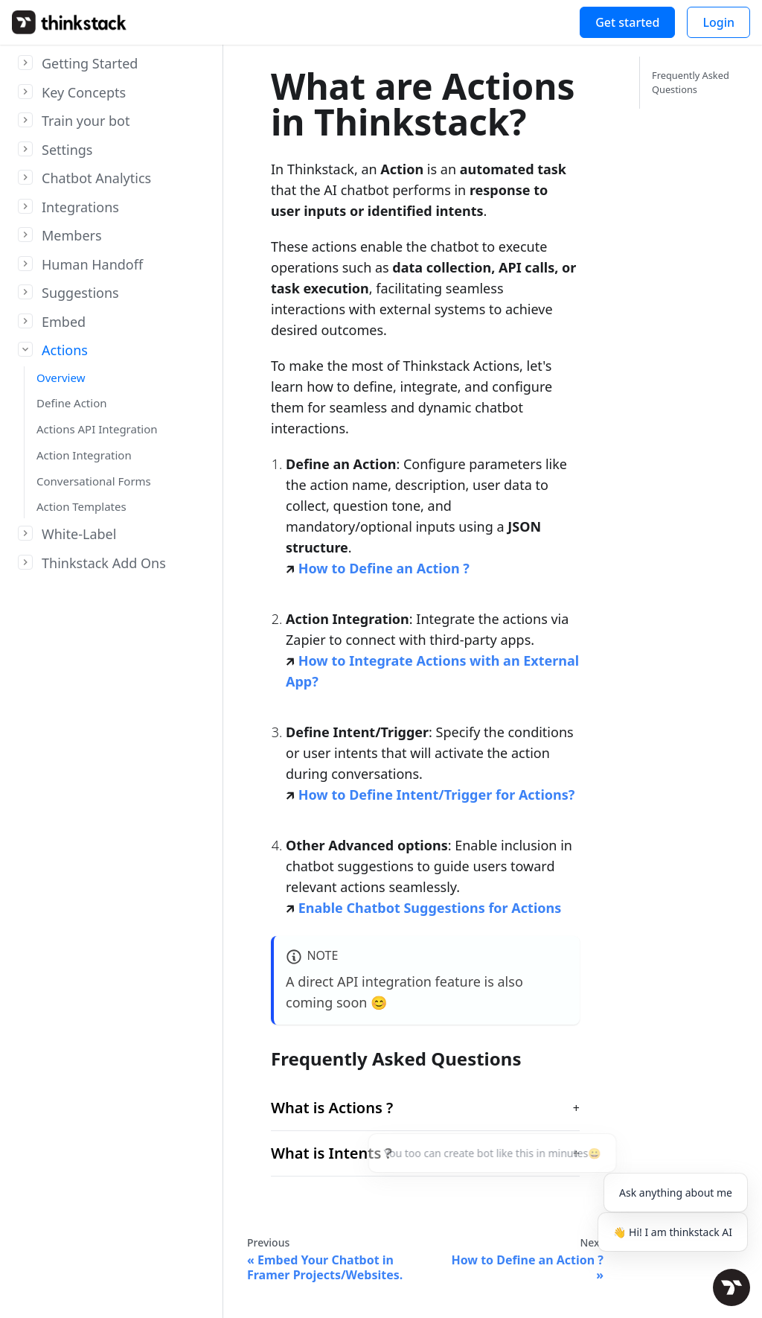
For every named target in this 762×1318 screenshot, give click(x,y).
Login (718, 22)
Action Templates (81, 506)
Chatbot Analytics (96, 178)
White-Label (79, 534)
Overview (60, 377)
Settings (67, 150)
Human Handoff (92, 264)
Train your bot (86, 121)
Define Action (71, 402)
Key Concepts (84, 92)
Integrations (80, 207)
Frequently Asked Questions (690, 82)
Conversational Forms (93, 481)
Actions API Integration (97, 428)
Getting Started (90, 63)
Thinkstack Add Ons (104, 563)
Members (72, 235)
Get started (627, 22)
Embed (64, 322)
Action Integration (84, 455)
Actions (65, 350)
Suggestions (80, 293)
